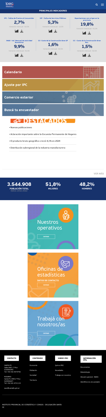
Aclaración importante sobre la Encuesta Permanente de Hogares (43, 134)
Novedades (59, 370)
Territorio (33, 380)
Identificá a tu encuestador (90, 382)
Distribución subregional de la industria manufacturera (37, 147)
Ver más (99, 173)
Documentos (85, 367)
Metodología (85, 372)
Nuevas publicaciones (21, 127)
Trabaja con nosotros (63, 375)
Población (33, 370)
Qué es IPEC (59, 365)
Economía (33, 365)
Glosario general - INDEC (89, 377)
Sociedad (33, 375)
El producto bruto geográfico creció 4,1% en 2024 (35, 141)
